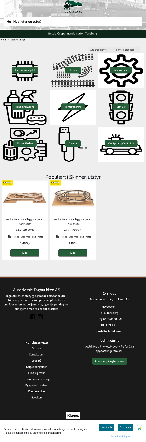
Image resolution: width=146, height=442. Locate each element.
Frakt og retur (36, 373)
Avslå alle (106, 427)
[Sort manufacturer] (101, 50)
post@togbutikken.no (110, 331)
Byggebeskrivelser (36, 385)
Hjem (3, 39)
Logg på (36, 360)
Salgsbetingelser (36, 366)
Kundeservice (36, 391)
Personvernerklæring (36, 379)
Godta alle (125, 427)
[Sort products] (127, 50)
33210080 (111, 325)
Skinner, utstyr (16, 39)
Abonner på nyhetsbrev (109, 361)
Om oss (36, 348)
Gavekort (36, 397)
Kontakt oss (36, 354)
